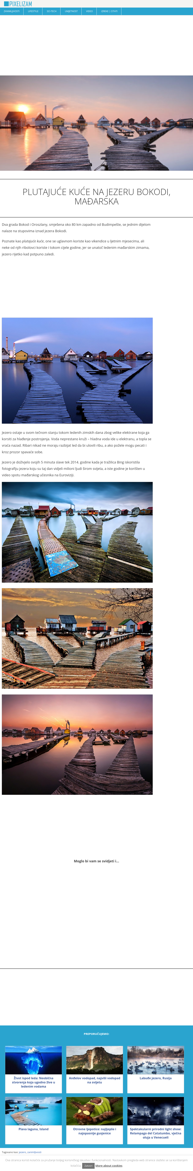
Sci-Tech (52, 11)
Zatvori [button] (88, 1165)
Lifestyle (33, 11)
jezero (22, 1152)
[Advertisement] (96, 45)
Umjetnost (71, 11)
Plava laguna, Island (34, 1129)
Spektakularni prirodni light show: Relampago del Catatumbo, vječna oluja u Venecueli (155, 1133)
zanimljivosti (34, 1152)
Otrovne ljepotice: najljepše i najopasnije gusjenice (94, 1131)
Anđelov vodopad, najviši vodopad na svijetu (94, 1080)
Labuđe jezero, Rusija (156, 1078)
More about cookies (108, 1165)
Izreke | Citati (109, 11)
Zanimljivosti (12, 11)
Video (89, 11)
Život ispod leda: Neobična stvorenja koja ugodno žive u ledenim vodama (33, 1082)
